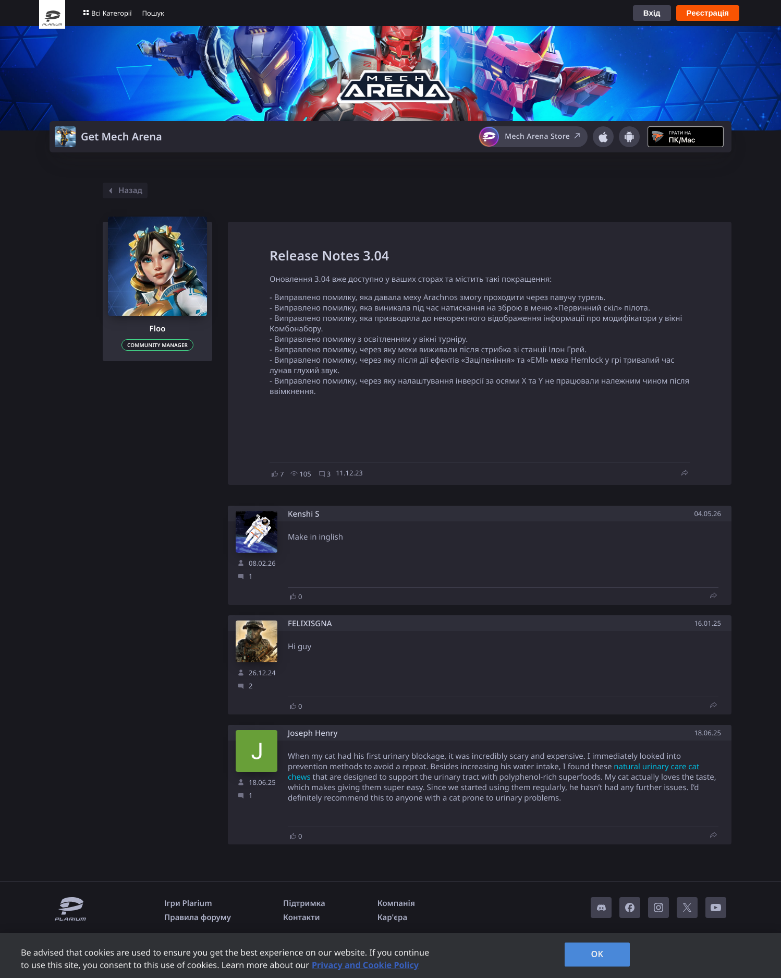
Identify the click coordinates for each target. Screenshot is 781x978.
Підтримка (304, 903)
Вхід (652, 12)
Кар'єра (392, 917)
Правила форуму (197, 917)
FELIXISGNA (310, 624)
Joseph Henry (313, 733)
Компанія (396, 903)
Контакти (301, 917)
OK (597, 954)
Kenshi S (303, 514)
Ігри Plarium (188, 903)
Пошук (153, 13)
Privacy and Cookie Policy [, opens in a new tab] (365, 965)
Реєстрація (708, 12)
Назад (123, 190)
